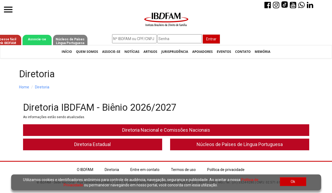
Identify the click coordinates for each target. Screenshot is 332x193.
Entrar (211, 39)
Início (67, 51)
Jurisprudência (174, 51)
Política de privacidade (226, 170)
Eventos (224, 51)
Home (24, 87)
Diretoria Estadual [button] (92, 144)
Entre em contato (145, 170)
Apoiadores (202, 51)
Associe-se (37, 39)
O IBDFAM (85, 170)
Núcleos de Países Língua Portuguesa (70, 41)
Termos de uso (183, 170)
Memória (262, 51)
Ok (293, 181)
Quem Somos (87, 51)
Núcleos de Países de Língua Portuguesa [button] (240, 144)
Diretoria (42, 87)
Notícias (131, 51)
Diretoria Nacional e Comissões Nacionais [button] (166, 130)
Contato (243, 51)
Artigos (150, 51)
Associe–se (111, 51)
